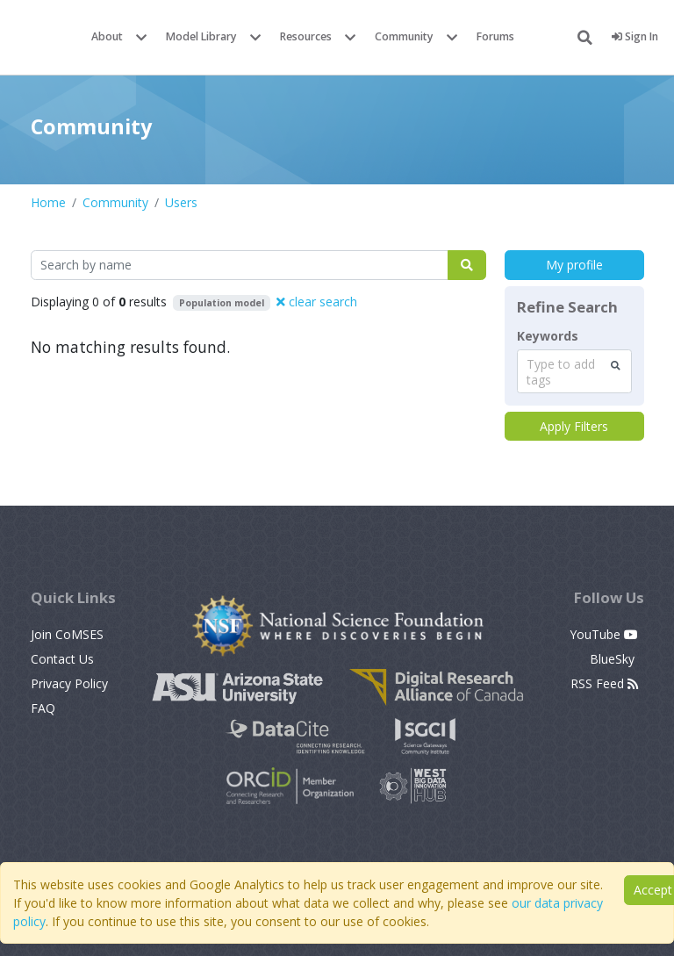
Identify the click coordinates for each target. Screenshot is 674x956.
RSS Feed (604, 683)
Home (48, 202)
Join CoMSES (67, 634)
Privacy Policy (69, 683)
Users (181, 202)
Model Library (201, 36)
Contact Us (62, 659)
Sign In (635, 36)
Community (404, 36)
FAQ (43, 708)
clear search (316, 301)
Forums (495, 36)
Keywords (547, 336)
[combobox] (574, 371)
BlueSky (614, 659)
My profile (574, 264)
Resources (306, 36)
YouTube (604, 634)
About (107, 36)
